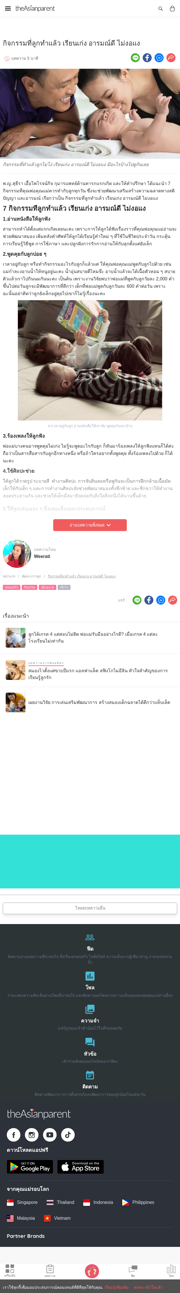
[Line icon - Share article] (135, 52)
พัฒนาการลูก (31, 571)
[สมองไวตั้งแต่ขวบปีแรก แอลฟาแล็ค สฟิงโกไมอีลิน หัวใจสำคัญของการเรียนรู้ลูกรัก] (90, 665)
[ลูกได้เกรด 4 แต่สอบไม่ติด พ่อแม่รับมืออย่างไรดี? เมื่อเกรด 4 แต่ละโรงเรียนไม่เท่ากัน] (90, 632)
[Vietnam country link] (57, 1213)
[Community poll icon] (171, 1271)
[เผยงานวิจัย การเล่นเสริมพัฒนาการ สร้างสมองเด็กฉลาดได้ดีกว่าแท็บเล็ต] (88, 697)
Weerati (42, 551)
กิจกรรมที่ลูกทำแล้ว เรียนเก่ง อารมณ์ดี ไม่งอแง (82, 571)
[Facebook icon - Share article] (147, 52)
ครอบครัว (11, 582)
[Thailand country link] (60, 1197)
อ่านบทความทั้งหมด (90, 519)
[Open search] (160, 8)
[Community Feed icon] (133, 1271)
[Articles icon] (49, 1271)
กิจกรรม (29, 582)
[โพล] (90, 978)
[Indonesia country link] (98, 1197)
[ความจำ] (90, 1010)
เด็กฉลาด (47, 582)
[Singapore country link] (22, 1197)
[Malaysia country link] (21, 1213)
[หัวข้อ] (90, 1043)
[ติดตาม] (90, 1076)
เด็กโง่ (64, 582)
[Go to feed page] (35, 8)
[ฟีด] (90, 942)
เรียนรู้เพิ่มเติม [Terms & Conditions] (116, 1287)
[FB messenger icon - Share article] (159, 52)
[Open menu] (8, 8)
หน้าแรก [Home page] (9, 571)
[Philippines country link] (138, 1197)
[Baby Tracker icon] (92, 1271)
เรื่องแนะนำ (16, 610)
